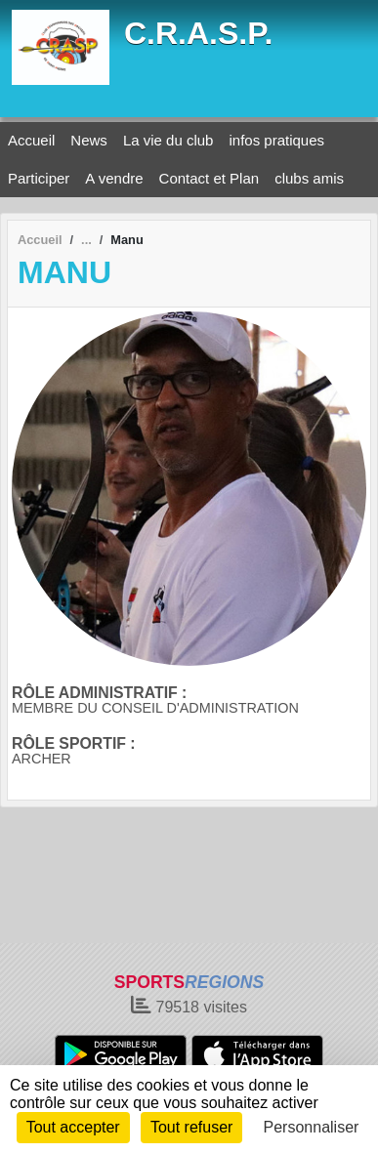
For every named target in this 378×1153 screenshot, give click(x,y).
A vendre (114, 178)
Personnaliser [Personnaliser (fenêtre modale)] (311, 1127)
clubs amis (309, 178)
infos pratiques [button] (276, 140)
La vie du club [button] (168, 140)
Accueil (31, 140)
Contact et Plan (209, 178)
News (88, 140)
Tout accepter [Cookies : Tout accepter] (73, 1127)
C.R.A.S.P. (198, 33)
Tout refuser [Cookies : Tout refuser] (191, 1127)
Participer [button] (38, 178)
